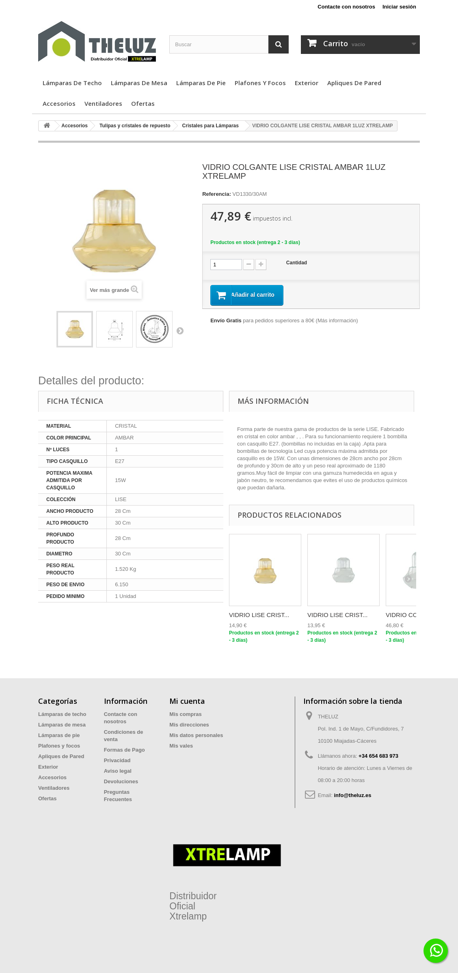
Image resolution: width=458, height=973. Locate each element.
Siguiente (180, 330)
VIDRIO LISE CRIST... (259, 614)
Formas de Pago (124, 750)
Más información (337, 321)
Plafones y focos (260, 83)
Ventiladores (103, 103)
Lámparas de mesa (139, 83)
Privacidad (117, 760)
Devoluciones (121, 781)
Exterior (306, 83)
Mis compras (185, 714)
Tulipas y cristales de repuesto (135, 126)
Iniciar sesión (399, 7)
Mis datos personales (196, 735)
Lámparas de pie (201, 83)
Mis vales (181, 746)
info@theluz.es (352, 795)
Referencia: (216, 194)
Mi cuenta (187, 701)
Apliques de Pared (354, 83)
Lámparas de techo (72, 83)
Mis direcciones (189, 725)
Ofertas (143, 103)
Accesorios (59, 103)
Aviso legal (118, 771)
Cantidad (296, 263)
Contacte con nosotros (346, 7)
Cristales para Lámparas (210, 126)
